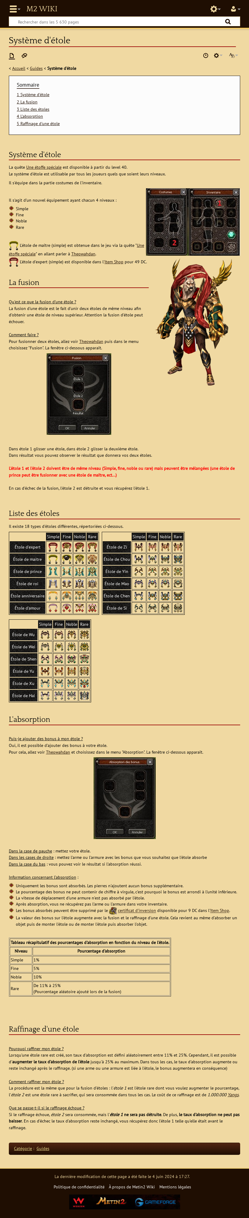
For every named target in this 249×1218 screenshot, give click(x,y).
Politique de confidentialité (79, 1187)
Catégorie (23, 1148)
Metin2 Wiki (41, 9)
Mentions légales (175, 1187)
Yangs (233, 1094)
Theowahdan (83, 254)
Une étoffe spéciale (44, 167)
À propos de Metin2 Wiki (132, 1187)
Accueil (18, 68)
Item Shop (114, 262)
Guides (36, 68)
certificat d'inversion (137, 911)
